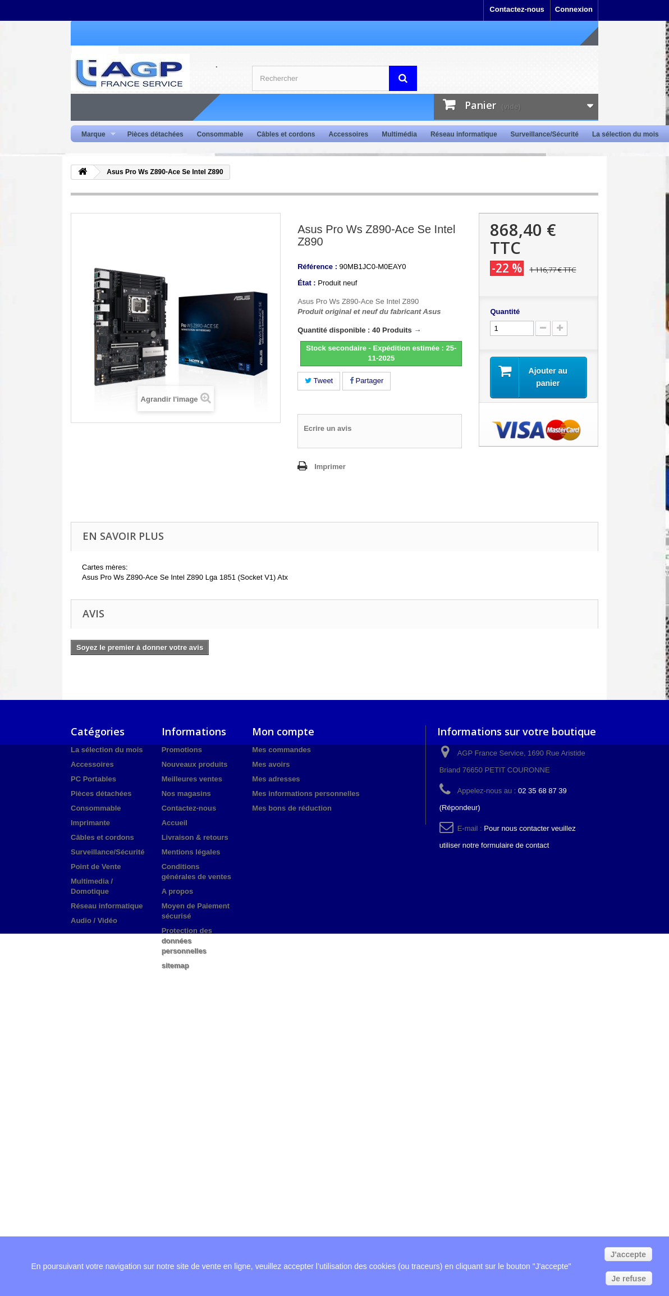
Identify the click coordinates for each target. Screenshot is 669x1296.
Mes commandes (281, 749)
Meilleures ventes (192, 779)
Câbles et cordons (285, 134)
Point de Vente (96, 866)
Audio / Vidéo (94, 920)
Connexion (574, 9)
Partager (366, 380)
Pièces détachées (155, 134)
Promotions (182, 749)
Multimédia (399, 134)
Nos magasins (186, 793)
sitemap (175, 965)
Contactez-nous (516, 9)
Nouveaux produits (195, 764)
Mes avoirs (271, 764)
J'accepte (628, 1254)
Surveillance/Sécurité (545, 134)
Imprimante (90, 822)
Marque (95, 134)
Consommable (220, 134)
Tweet (319, 380)
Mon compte (283, 731)
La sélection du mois (625, 134)
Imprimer (330, 466)
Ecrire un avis (327, 428)
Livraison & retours (195, 837)
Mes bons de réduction (292, 808)
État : (306, 283)
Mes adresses (276, 779)
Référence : (317, 266)
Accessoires (348, 134)
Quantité (505, 311)
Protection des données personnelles (187, 940)
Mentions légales (191, 852)
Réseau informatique (463, 134)
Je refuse (629, 1278)
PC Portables (93, 779)
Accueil (174, 822)
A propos (178, 891)
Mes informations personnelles (305, 793)
